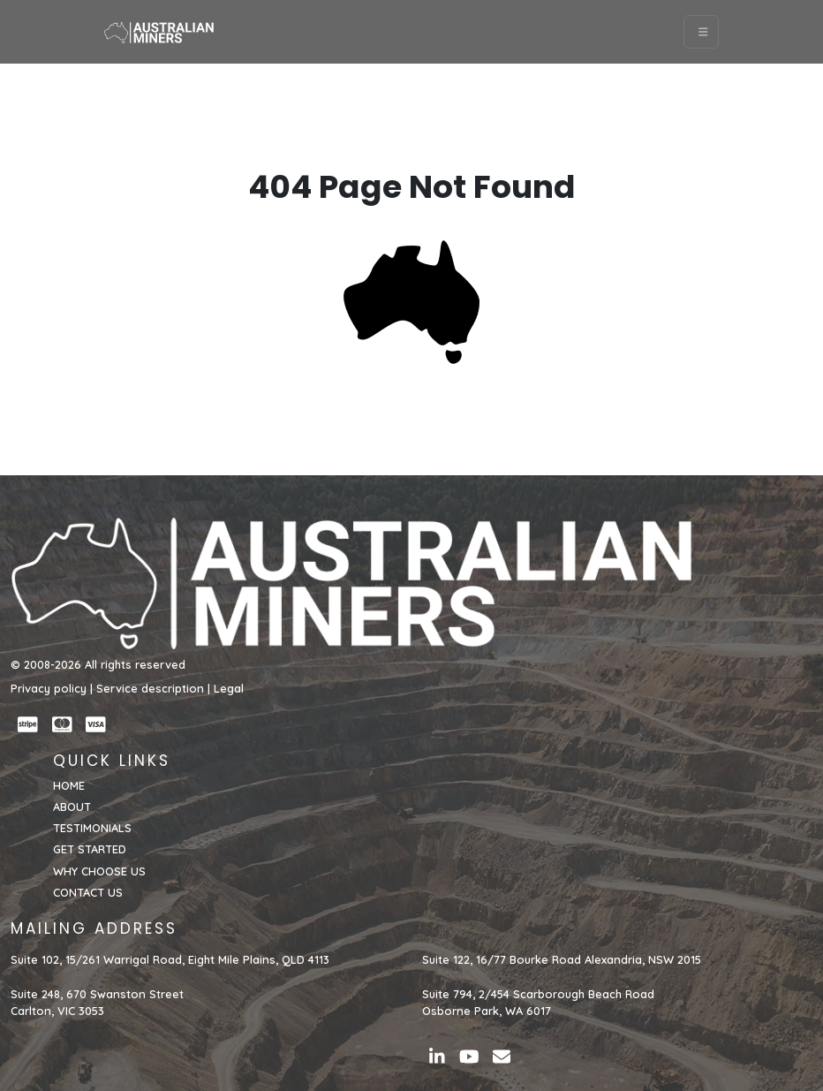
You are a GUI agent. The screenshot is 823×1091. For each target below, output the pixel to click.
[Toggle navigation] (701, 32)
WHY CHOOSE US (99, 871)
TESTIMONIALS (92, 828)
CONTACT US (88, 892)
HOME (69, 785)
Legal (229, 688)
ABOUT (72, 806)
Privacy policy (49, 688)
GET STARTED (89, 849)
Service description (150, 688)
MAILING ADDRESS (94, 928)
